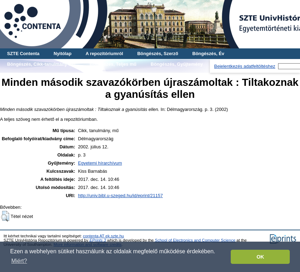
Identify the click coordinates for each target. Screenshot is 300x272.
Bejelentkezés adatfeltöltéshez (244, 66)
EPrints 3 (97, 240)
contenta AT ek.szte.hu (103, 236)
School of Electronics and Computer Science (195, 240)
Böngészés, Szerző (157, 53)
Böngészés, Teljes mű (112, 64)
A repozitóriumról (104, 53)
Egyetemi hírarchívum (100, 163)
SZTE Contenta (23, 53)
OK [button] (260, 257)
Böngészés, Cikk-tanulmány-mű (41, 64)
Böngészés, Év (208, 53)
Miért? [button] (19, 261)
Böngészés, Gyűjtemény (177, 64)
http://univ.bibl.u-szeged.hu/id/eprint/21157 (120, 195)
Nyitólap (62, 53)
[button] (5, 216)
